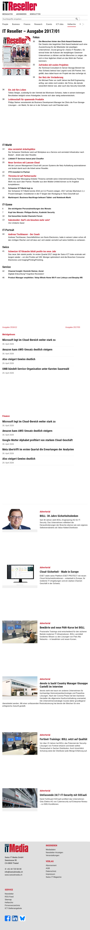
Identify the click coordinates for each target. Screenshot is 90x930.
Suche (63, 14)
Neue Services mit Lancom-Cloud (24, 162)
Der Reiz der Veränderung (51, 77)
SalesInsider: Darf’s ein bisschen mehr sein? (29, 220)
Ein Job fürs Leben (17, 89)
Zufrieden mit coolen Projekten (53, 64)
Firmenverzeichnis (12, 905)
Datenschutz (51, 871)
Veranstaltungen (52, 855)
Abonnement (51, 865)
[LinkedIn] (15, 921)
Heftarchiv (9, 902)
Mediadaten (51, 850)
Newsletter (9, 894)
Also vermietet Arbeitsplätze (21, 149)
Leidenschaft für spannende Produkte (26, 99)
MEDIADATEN (7, 14)
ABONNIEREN (21, 14)
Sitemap (8, 900)
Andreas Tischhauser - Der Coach (24, 234)
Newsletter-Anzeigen (54, 852)
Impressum (50, 874)
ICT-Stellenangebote (13, 908)
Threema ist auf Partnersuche (22, 176)
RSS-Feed (9, 897)
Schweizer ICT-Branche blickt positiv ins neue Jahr (32, 251)
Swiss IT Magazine (53, 877)
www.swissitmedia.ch (13, 875)
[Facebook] (8, 921)
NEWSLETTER (35, 14)
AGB (48, 868)
